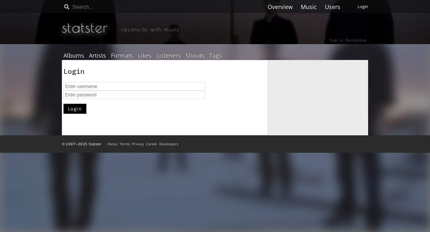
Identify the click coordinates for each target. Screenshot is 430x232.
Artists (97, 55)
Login (362, 6)
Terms (125, 143)
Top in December (348, 40)
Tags (215, 55)
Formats (122, 55)
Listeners (168, 55)
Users (332, 7)
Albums (74, 55)
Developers (168, 143)
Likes (144, 55)
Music (309, 7)
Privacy (138, 143)
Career (151, 143)
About (112, 143)
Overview (280, 7)
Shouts (195, 55)
